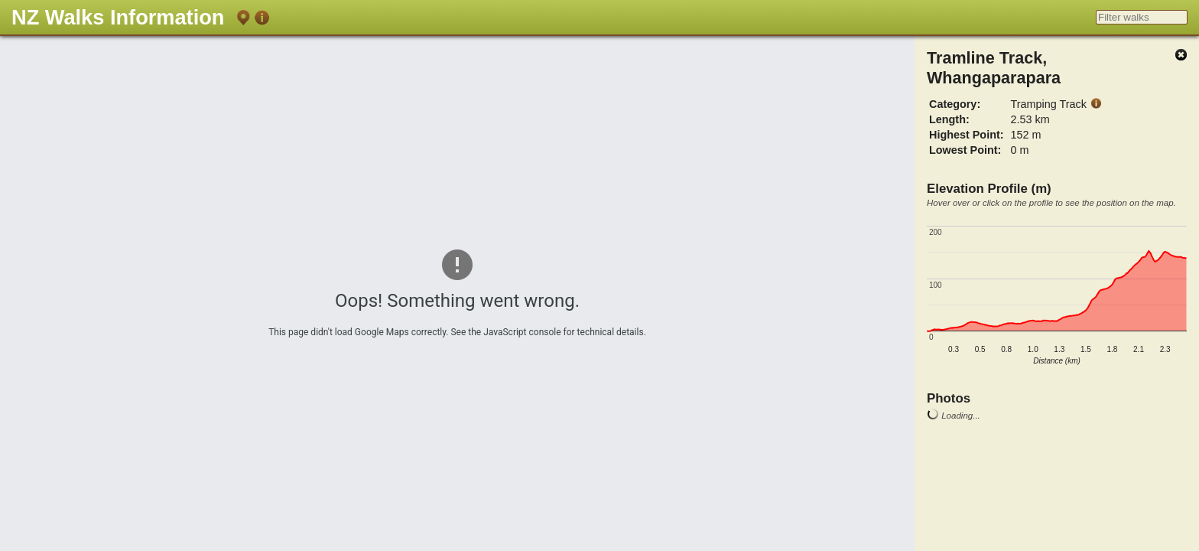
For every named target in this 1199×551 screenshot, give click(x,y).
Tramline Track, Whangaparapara (994, 67)
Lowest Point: (965, 150)
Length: (949, 119)
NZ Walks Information (117, 17)
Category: (954, 104)
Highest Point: (966, 135)
